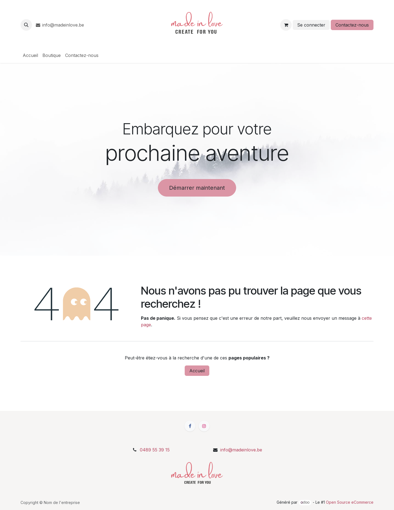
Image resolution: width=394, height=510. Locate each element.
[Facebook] (189, 425)
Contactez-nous (352, 25)
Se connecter (311, 25)
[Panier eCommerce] (286, 25)
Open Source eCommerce (349, 502)
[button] (26, 25)
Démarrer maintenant (197, 188)
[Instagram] (204, 425)
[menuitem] (30, 55)
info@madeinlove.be (61, 25)
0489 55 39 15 (155, 450)
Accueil (197, 370)
